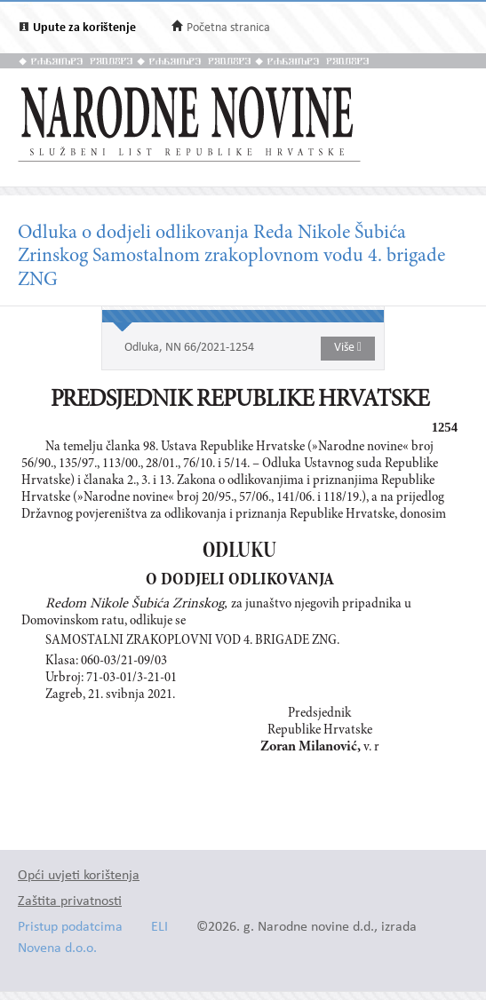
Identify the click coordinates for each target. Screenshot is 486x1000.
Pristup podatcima (70, 927)
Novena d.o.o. (57, 948)
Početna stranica (228, 28)
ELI (159, 927)
